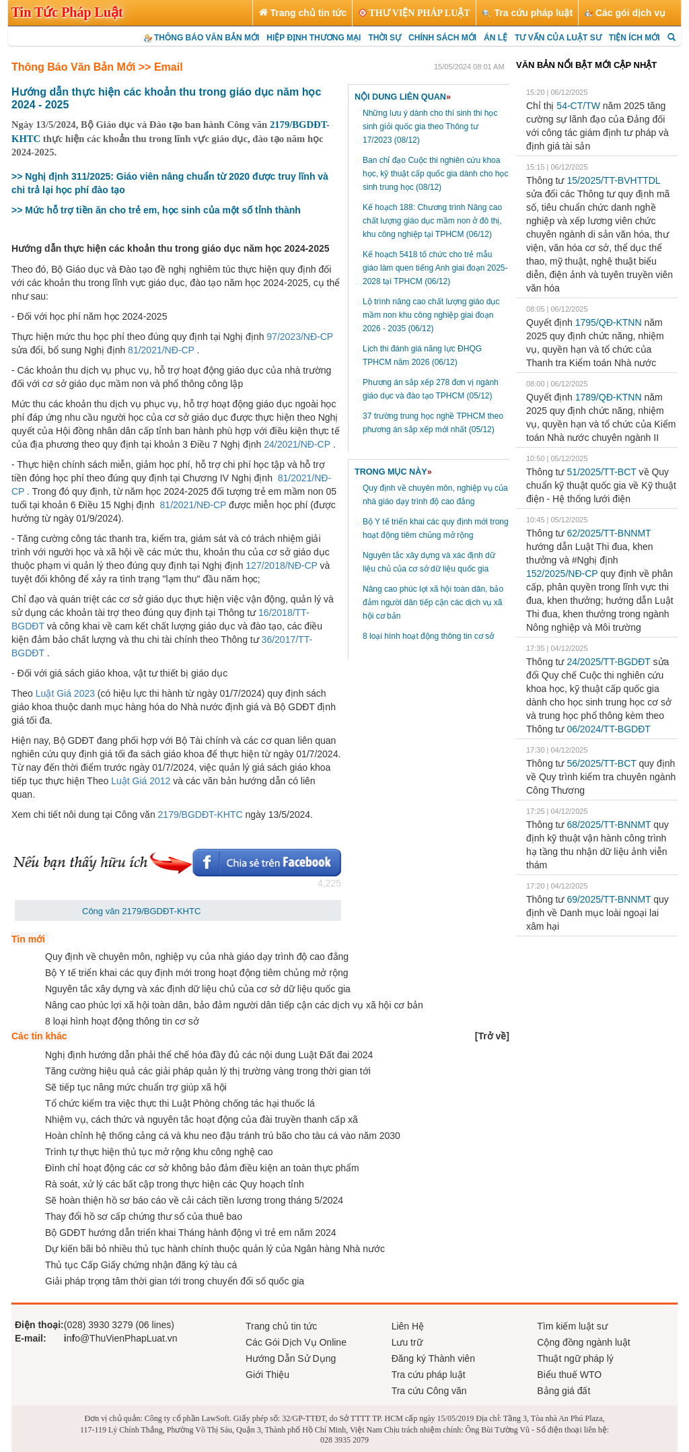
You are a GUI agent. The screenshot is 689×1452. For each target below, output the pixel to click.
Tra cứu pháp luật (429, 1374)
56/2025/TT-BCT (601, 763)
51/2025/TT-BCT (601, 471)
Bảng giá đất (563, 1390)
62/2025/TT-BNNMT (609, 533)
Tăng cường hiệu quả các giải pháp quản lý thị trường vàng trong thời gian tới (208, 1071)
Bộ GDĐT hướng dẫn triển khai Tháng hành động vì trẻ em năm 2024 (190, 1232)
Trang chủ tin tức (281, 1326)
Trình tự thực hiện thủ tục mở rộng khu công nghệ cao (159, 1151)
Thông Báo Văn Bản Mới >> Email (97, 67)
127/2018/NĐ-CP (281, 565)
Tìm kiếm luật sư (572, 1326)
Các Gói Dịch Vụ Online (296, 1342)
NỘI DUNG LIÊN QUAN (403, 97)
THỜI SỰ (384, 37)
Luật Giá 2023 (65, 693)
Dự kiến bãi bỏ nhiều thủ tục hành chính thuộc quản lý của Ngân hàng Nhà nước (215, 1248)
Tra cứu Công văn (429, 1390)
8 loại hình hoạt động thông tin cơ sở (428, 636)
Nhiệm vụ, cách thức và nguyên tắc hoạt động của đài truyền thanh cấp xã (201, 1119)
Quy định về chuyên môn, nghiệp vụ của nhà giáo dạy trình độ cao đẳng (197, 956)
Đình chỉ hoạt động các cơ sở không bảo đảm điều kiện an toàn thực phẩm (202, 1168)
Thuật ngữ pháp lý (575, 1358)
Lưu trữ (407, 1342)
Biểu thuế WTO (569, 1374)
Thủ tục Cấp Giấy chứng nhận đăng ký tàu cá (141, 1264)
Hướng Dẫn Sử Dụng (291, 1358)
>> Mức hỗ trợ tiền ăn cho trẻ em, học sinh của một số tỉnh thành (156, 210)
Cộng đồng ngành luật (583, 1342)
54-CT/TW (578, 105)
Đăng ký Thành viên (433, 1358)
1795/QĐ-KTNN (608, 322)
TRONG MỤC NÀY (393, 472)
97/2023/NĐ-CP (299, 336)
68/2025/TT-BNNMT (609, 824)
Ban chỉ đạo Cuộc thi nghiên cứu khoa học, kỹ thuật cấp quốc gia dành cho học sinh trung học (435, 173)
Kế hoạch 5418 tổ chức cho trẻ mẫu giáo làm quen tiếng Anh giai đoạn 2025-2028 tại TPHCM (435, 268)
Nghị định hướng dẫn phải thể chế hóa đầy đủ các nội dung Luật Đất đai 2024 (209, 1054)
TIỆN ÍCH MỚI (634, 37)
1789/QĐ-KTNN (608, 397)
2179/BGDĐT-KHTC (199, 814)
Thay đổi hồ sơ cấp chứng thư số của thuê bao (143, 1216)
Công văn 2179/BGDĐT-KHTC (141, 911)
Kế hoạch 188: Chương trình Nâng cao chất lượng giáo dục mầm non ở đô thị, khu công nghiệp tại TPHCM (432, 221)
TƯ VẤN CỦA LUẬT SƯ (558, 37)
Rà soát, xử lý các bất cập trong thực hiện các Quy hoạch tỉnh (174, 1184)
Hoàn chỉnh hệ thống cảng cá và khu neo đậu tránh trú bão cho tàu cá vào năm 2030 (222, 1135)
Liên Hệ (408, 1326)
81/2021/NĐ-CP (161, 350)
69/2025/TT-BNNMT (609, 899)
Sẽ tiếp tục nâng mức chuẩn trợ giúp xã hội (136, 1087)
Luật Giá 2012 (140, 780)
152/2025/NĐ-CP (561, 573)
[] (492, 1036)
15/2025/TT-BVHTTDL (613, 180)
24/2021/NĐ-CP (297, 444)
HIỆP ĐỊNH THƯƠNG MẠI (313, 37)
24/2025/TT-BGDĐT (608, 661)
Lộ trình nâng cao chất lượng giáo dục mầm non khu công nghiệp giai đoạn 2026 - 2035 (431, 315)
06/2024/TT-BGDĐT (609, 729)
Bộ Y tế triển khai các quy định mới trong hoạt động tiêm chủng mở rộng (196, 972)
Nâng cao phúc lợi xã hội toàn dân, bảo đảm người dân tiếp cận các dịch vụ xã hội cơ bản (433, 602)
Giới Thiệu (267, 1374)
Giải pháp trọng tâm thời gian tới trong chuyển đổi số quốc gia (174, 1281)
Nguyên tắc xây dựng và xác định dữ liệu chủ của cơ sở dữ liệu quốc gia (198, 988)
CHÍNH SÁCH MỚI (442, 37)
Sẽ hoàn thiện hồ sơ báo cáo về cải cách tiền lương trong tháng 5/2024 (194, 1200)
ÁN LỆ (495, 37)
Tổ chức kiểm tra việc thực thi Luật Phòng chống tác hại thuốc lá (180, 1103)
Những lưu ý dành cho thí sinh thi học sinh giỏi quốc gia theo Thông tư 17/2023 (430, 126)
